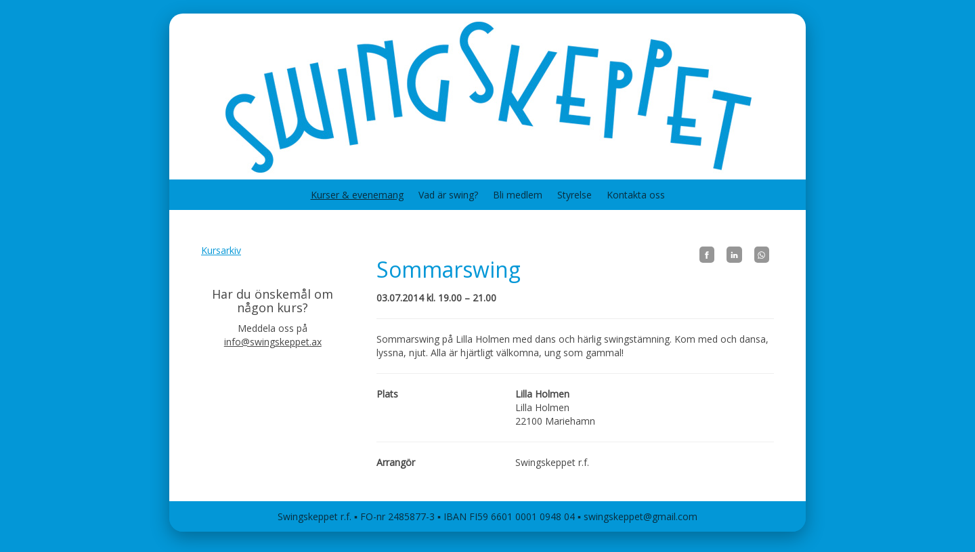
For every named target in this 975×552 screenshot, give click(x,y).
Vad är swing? (448, 194)
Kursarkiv (221, 250)
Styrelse (574, 194)
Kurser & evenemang (357, 194)
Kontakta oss (636, 194)
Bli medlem (517, 194)
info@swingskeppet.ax (273, 341)
